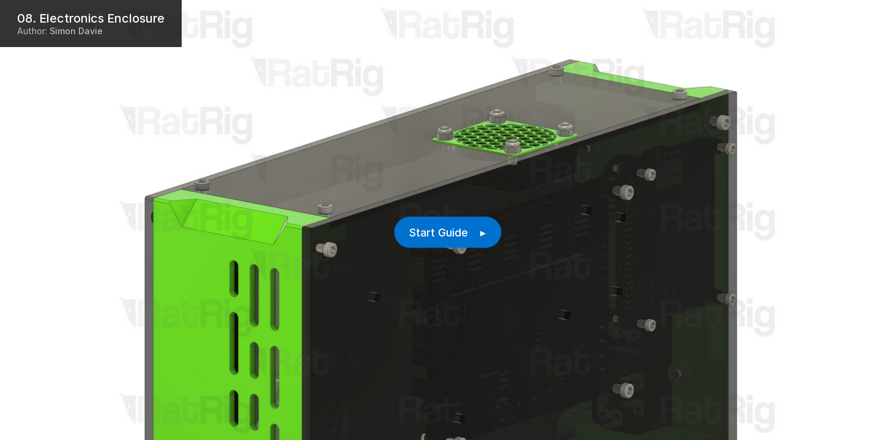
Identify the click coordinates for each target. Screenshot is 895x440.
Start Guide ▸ (447, 232)
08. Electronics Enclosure (91, 18)
